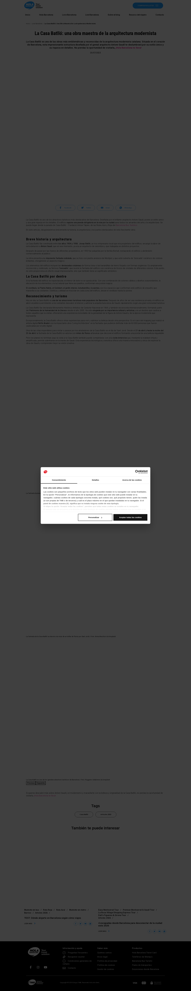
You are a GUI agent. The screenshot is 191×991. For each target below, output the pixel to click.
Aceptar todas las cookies (130, 517)
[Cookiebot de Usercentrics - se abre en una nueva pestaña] (137, 472)
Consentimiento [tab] (59, 480)
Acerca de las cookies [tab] (132, 480)
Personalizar (95, 517)
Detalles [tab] (95, 480)
